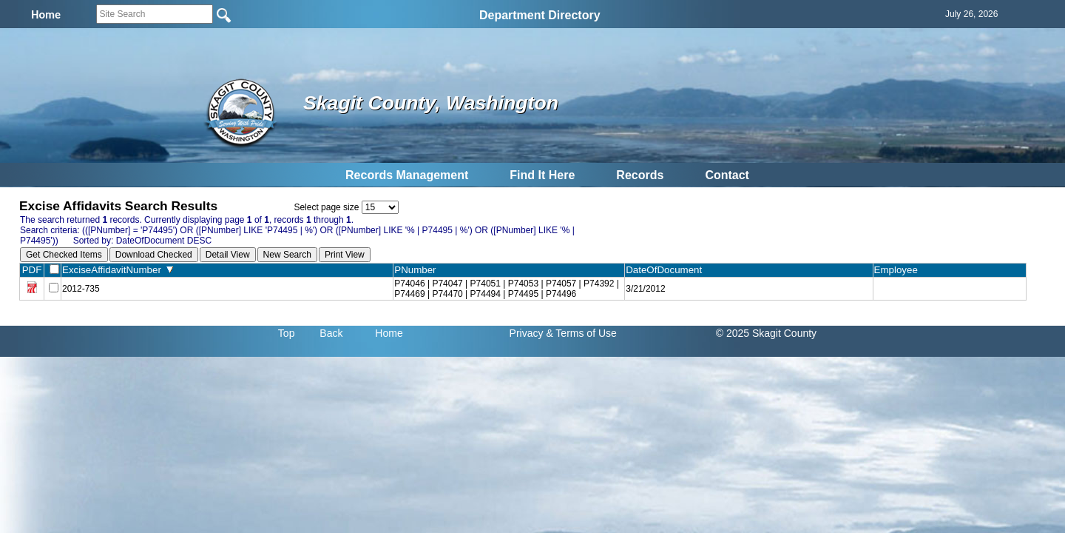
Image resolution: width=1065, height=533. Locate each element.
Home (388, 333)
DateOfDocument (667, 269)
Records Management (406, 175)
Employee (899, 269)
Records (639, 175)
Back (331, 333)
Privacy (527, 333)
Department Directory (540, 15)
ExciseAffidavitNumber (117, 269)
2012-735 (81, 289)
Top (286, 333)
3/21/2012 (645, 289)
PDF (32, 269)
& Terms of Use (581, 333)
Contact (727, 175)
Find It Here (542, 175)
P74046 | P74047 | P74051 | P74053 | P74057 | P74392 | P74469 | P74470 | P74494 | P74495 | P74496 (506, 288)
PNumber (418, 269)
